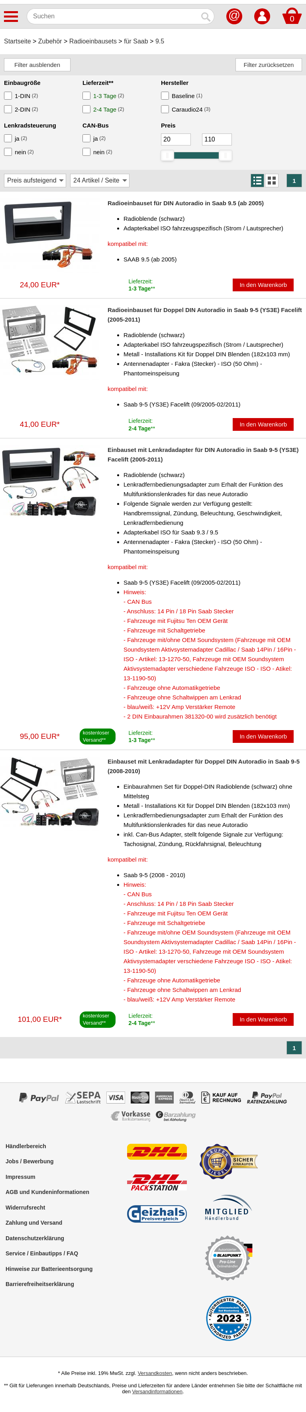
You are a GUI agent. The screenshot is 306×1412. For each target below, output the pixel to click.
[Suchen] (112, 16)
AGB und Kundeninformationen (47, 1192)
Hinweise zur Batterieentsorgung (49, 1269)
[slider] (167, 155)
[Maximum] (217, 139)
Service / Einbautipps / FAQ (42, 1253)
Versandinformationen (157, 1391)
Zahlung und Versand (34, 1223)
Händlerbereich (26, 1146)
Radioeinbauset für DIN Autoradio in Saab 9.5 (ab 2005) (186, 203)
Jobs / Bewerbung (30, 1161)
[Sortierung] (35, 180)
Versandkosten (155, 1373)
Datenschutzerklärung (35, 1238)
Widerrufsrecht (25, 1207)
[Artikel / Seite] (99, 180)
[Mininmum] (176, 139)
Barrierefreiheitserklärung (40, 1284)
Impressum (20, 1177)
